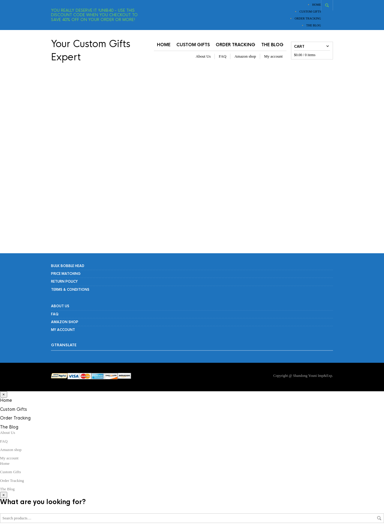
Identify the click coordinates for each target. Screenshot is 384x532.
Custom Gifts (310, 11)
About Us (203, 56)
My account (273, 56)
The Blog (313, 25)
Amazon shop (245, 56)
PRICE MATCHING (66, 274)
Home (316, 4)
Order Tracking (308, 18)
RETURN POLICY (64, 281)
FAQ (222, 56)
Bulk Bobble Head (67, 266)
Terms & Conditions (70, 289)
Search (379, 518)
